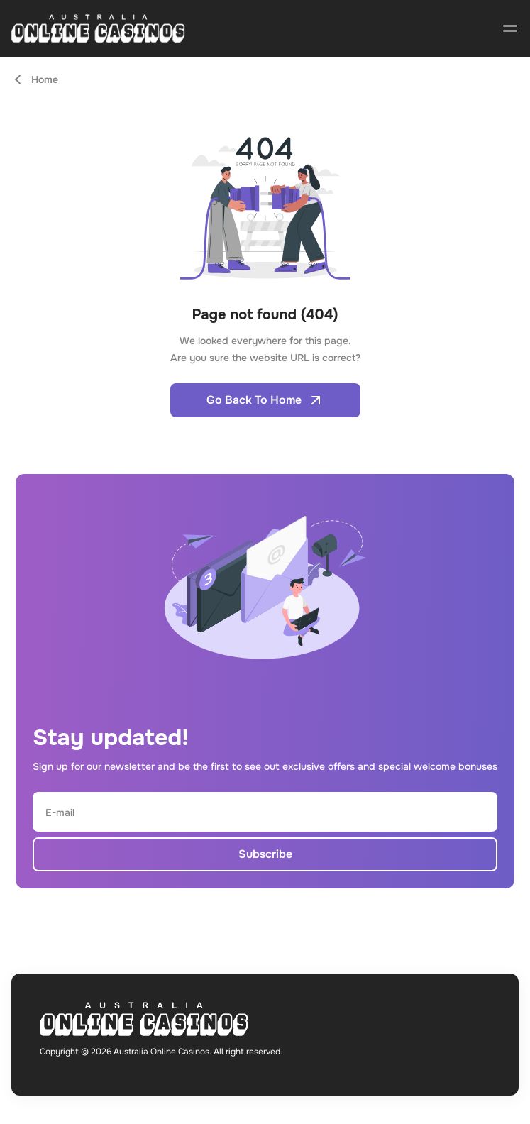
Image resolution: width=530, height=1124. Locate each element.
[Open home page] (98, 28)
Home (44, 79)
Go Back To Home (265, 400)
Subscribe (265, 854)
